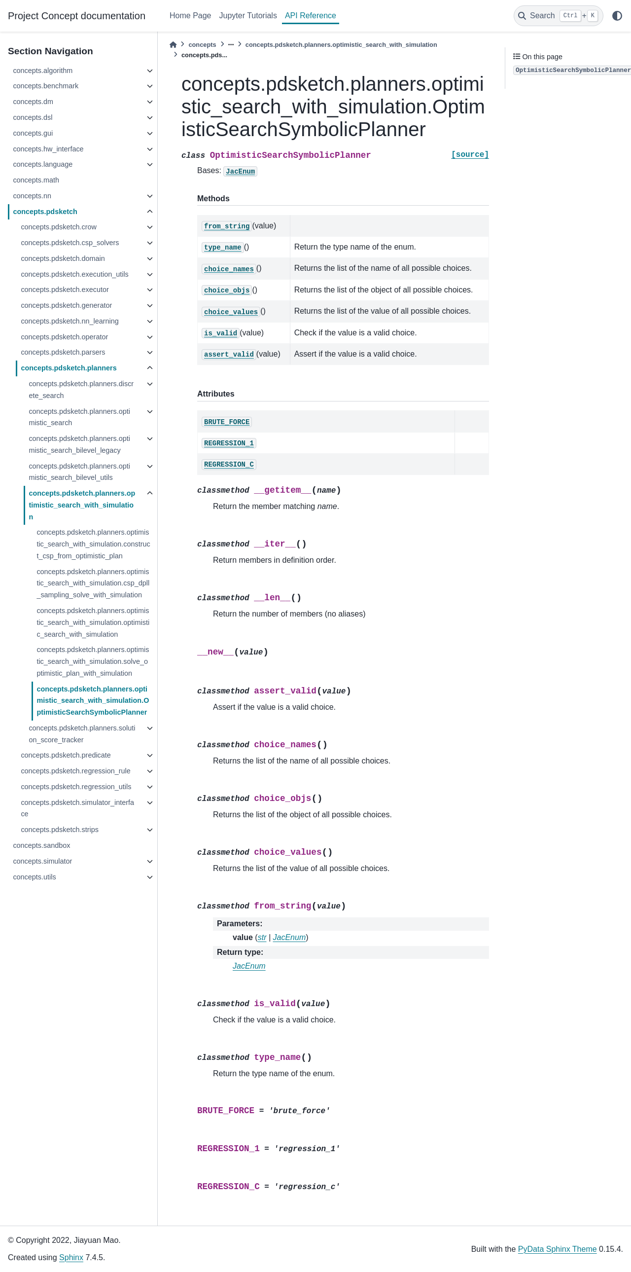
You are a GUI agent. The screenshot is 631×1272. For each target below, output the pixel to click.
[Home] (173, 44)
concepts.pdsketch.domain (63, 258)
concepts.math (36, 180)
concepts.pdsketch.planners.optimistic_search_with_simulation (82, 505)
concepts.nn (32, 196)
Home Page (190, 15)
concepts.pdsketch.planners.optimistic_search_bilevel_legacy (79, 444)
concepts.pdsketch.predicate (65, 755)
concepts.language (42, 164)
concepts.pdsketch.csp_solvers (70, 243)
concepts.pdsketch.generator (66, 305)
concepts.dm (33, 102)
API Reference (310, 15)
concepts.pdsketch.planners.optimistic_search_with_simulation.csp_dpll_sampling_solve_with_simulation (92, 583)
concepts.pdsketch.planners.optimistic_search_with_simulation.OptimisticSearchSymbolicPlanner (92, 701)
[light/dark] (617, 15)
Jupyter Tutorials (248, 15)
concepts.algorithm (42, 70)
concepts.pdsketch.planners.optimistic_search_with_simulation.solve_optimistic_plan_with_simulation (92, 661)
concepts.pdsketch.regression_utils (76, 787)
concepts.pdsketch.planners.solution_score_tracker (82, 734)
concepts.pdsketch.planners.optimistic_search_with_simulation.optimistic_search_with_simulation (92, 622)
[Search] (558, 15)
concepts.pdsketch (45, 212)
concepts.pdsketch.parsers (63, 352)
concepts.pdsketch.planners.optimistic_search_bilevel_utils (79, 472)
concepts (202, 44)
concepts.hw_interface (48, 149)
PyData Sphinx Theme (557, 1249)
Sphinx (71, 1257)
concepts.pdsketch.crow (59, 227)
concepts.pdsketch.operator (64, 337)
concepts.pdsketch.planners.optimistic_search (79, 417)
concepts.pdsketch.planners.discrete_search (81, 390)
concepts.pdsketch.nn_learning (69, 321)
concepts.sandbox (41, 845)
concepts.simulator (42, 861)
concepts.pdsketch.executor (64, 289)
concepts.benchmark (45, 86)
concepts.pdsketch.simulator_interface (77, 808)
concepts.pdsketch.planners (68, 368)
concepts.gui (33, 133)
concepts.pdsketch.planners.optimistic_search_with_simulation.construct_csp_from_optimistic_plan (93, 544)
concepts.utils (34, 877)
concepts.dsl (32, 117)
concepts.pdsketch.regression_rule (75, 771)
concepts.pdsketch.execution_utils (74, 274)
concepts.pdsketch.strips (60, 830)
